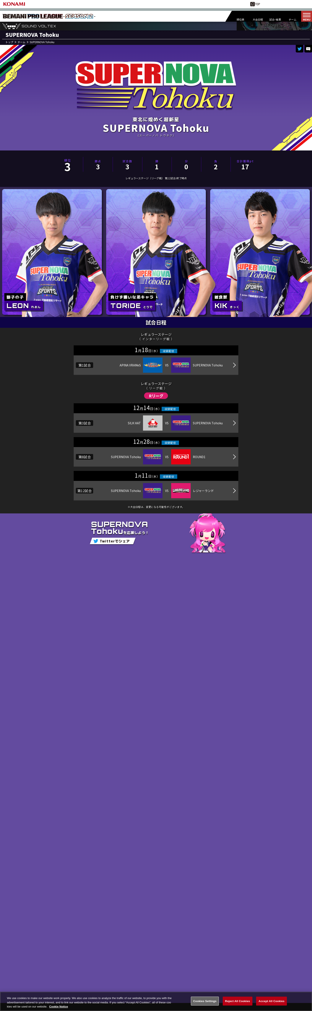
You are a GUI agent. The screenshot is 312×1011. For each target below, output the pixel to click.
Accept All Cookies (271, 1001)
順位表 (240, 19)
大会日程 (258, 19)
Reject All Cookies (237, 1001)
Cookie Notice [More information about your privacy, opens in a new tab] (58, 1007)
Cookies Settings (205, 1001)
